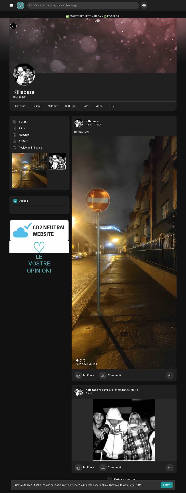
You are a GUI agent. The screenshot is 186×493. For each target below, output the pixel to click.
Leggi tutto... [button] (136, 485)
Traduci (98, 124)
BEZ (112, 106)
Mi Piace (53, 106)
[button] (83, 5)
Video (99, 106)
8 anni (89, 393)
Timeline (20, 106)
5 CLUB (23, 121)
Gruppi (37, 106)
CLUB (70, 106)
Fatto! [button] (166, 485)
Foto (85, 106)
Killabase (92, 121)
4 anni (89, 124)
